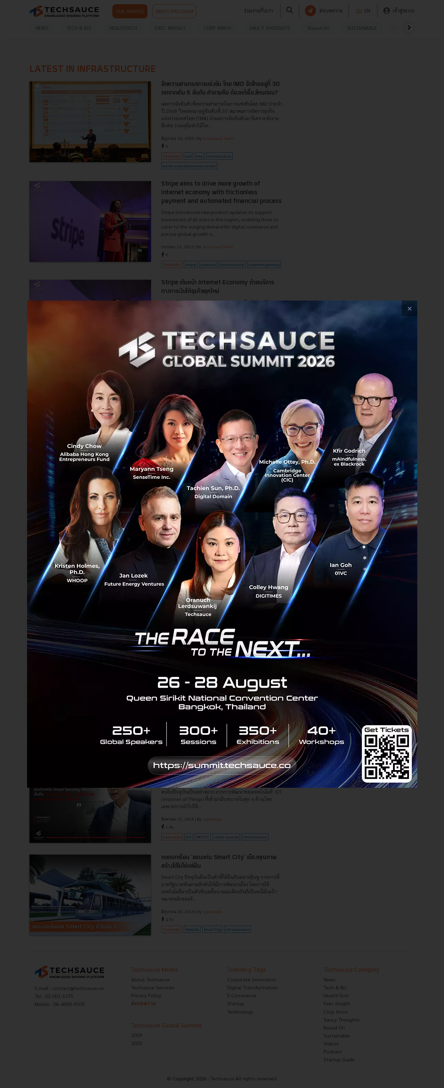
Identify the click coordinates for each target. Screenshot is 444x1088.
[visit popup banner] (222, 544)
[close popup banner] (409, 308)
